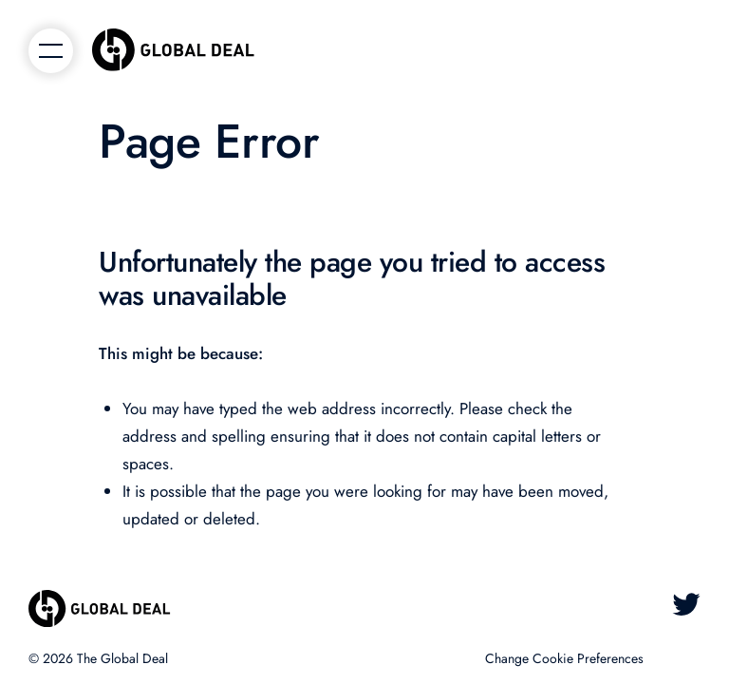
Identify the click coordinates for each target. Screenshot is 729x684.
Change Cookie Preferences (564, 658)
